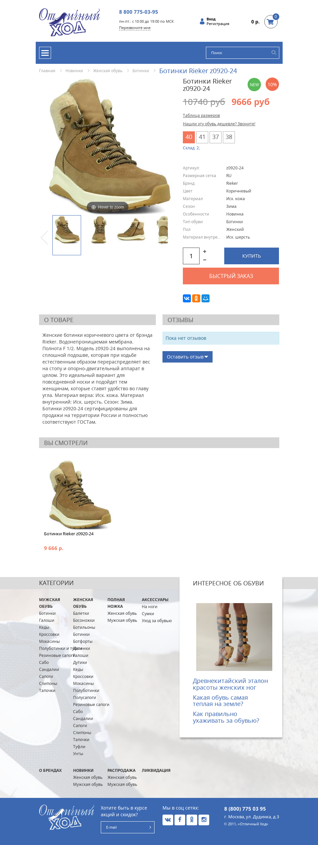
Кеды (44, 627)
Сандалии (49, 669)
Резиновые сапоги (57, 655)
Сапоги (46, 676)
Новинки (74, 71)
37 (215, 137)
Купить (251, 256)
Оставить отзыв (185, 357)
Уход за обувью (157, 620)
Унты (78, 753)
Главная (47, 71)
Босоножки (84, 620)
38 (229, 137)
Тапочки (47, 690)
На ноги (149, 606)
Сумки (148, 613)
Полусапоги (84, 697)
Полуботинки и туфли (60, 648)
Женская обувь (107, 71)
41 (202, 137)
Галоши (46, 620)
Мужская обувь (49, 603)
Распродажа (121, 770)
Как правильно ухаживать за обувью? (226, 717)
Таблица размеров (201, 115)
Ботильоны (84, 627)
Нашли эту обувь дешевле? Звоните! (219, 124)
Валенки (81, 648)
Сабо (44, 662)
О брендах (50, 770)
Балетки (81, 613)
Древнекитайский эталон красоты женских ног (230, 684)
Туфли (79, 746)
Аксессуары (155, 599)
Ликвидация (156, 770)
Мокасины (49, 641)
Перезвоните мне (134, 27)
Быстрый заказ (231, 276)
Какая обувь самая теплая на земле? (220, 700)
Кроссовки (49, 634)
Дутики (80, 662)
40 (189, 137)
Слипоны (48, 683)
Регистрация (218, 23)
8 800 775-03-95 (138, 11)
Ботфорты (82, 641)
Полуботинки (86, 690)
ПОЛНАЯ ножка (116, 603)
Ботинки (140, 71)
